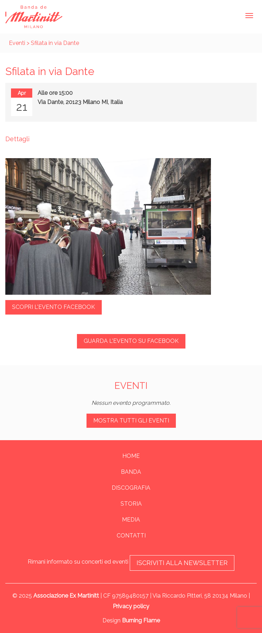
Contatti (131, 535)
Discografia (131, 487)
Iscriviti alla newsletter (182, 562)
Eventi (17, 43)
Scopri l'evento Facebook (53, 307)
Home (131, 456)
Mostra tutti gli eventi (131, 420)
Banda (131, 471)
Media (131, 519)
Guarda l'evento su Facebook (131, 341)
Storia (131, 503)
